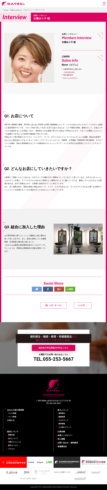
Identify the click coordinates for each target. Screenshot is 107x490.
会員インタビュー (65, 435)
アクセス (11, 449)
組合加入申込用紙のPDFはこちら (53, 348)
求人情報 (61, 439)
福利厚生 (62, 413)
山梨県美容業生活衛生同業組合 (52, 487)
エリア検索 (12, 413)
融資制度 (62, 417)
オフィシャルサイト (70, 78)
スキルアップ (63, 420)
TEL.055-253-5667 (53, 359)
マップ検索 (12, 417)
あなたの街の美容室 (15, 410)
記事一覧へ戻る (54, 305)
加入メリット (63, 410)
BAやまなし (13, 4)
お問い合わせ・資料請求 (68, 443)
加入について (13, 438)
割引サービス (13, 445)
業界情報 (62, 424)
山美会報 (61, 431)
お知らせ (11, 420)
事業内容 (11, 435)
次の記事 (82, 305)
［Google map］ (69, 72)
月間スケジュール (14, 442)
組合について (12, 431)
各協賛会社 (62, 446)
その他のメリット (65, 427)
